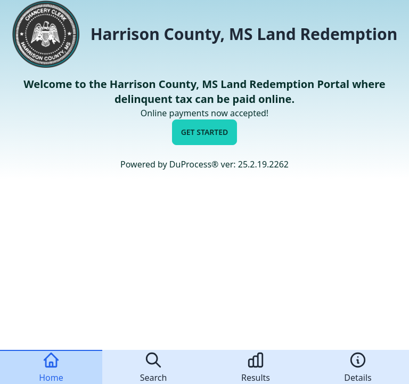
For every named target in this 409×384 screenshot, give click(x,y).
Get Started (204, 132)
